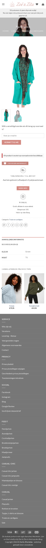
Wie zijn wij (6, 326)
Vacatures (6, 331)
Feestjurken (6, 429)
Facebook (6, 392)
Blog (4, 401)
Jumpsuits (6, 457)
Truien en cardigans (32, 31)
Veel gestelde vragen (10, 340)
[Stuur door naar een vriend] (17, 225)
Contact (5, 350)
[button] (3, 4)
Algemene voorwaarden (11, 345)
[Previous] (1, 293)
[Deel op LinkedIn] (26, 225)
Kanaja (11, 306)
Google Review (8, 406)
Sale (3, 522)
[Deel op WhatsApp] (4, 225)
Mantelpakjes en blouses (12, 480)
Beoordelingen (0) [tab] (10, 244)
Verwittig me (11, 142)
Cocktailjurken (8, 438)
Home (6, 31)
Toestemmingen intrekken (12, 378)
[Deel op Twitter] (13, 225)
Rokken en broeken (10, 508)
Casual (15, 31)
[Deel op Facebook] (8, 225)
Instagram (6, 397)
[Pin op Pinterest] (21, 225)
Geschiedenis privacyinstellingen (15, 373)
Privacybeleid (7, 364)
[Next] (44, 293)
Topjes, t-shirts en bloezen (12, 513)
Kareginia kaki (34, 306)
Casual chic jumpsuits (10, 476)
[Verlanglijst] (37, 4)
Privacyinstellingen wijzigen (13, 369)
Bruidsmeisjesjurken (10, 443)
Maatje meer (7, 452)
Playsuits (5, 504)
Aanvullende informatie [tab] (13, 240)
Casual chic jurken (9, 471)
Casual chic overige (10, 485)
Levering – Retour (9, 336)
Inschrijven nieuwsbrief (11, 411)
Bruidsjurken (7, 447)
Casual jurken (7, 499)
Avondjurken (7, 433)
